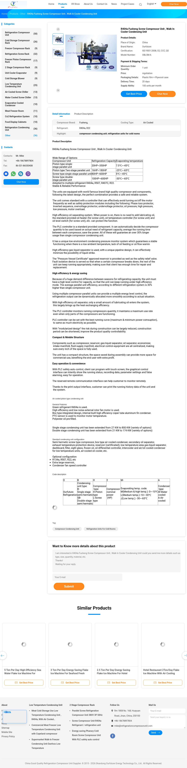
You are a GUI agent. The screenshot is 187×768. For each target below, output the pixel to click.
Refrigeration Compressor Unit (21, 33)
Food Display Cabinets (21, 122)
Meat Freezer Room (21, 110)
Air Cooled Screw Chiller (21, 91)
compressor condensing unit (67, 529)
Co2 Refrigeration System (21, 116)
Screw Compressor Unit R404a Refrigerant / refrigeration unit (86, 723)
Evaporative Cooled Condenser (21, 104)
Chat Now (174, 4)
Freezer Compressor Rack (21, 48)
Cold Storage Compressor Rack (21, 41)
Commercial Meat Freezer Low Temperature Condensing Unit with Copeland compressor (46, 729)
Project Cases (127, 4)
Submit (69, 586)
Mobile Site (7, 732)
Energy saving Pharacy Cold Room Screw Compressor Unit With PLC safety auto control (86, 735)
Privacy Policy (8, 736)
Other (21, 135)
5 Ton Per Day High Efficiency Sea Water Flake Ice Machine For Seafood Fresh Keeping (22, 673)
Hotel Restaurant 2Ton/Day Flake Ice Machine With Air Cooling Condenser (161, 673)
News (4, 723)
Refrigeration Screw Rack (21, 53)
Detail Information (61, 114)
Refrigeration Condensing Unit (21, 128)
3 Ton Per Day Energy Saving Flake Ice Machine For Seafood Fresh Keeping (69, 673)
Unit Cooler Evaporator (21, 72)
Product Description (83, 114)
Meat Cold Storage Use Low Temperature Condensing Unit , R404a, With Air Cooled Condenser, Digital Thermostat (46, 715)
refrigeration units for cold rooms (100, 529)
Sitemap (5, 728)
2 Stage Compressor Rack (21, 67)
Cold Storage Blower (21, 78)
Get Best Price (134, 93)
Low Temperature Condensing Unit (21, 85)
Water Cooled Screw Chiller (21, 97)
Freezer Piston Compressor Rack (21, 60)
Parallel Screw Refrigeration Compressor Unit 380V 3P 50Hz (87, 712)
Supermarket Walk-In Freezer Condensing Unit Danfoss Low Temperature (46, 743)
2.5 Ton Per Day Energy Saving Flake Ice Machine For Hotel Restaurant (113, 673)
